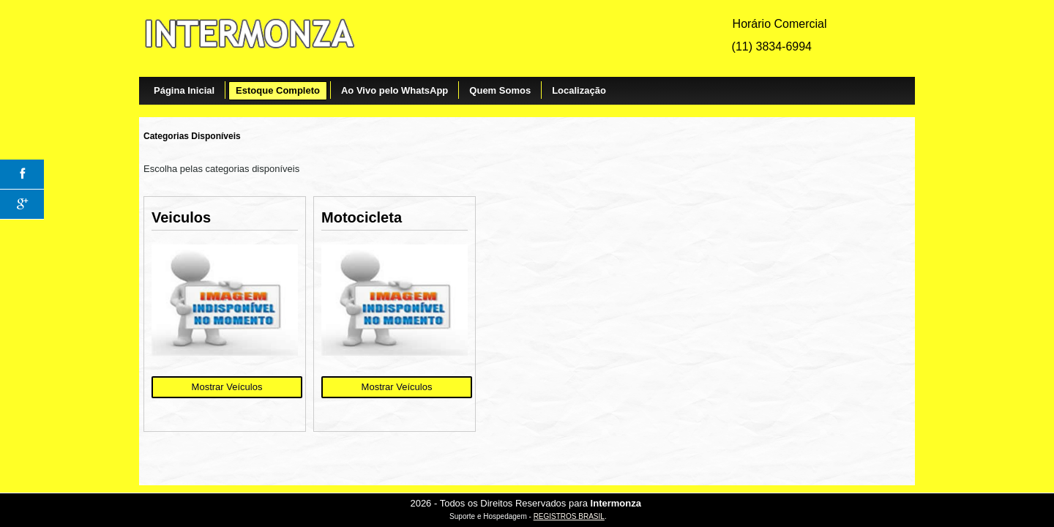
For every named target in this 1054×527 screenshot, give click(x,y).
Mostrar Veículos (227, 386)
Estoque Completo (278, 90)
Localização (579, 90)
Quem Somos (500, 90)
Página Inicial (184, 90)
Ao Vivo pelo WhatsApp (394, 90)
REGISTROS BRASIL (569, 516)
